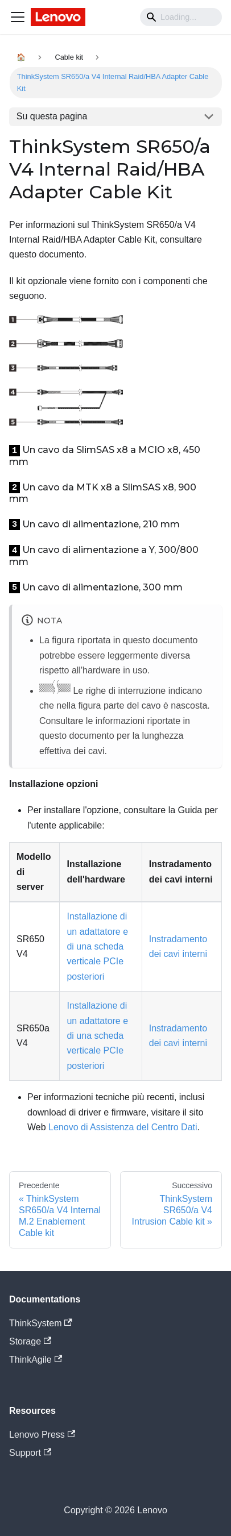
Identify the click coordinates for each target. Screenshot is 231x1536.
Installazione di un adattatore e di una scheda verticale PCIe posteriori (97, 946)
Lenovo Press (42, 1434)
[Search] (181, 17)
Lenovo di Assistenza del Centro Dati (122, 1127)
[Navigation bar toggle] (17, 17)
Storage (30, 1341)
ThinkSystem (40, 1323)
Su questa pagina (52, 116)
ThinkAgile (35, 1359)
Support (30, 1453)
